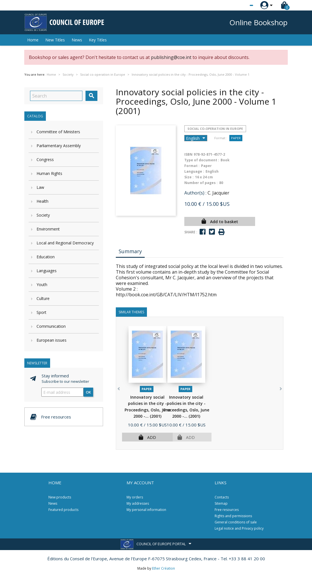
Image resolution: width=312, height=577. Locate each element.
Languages (47, 270)
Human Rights (49, 173)
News (77, 40)
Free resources (227, 509)
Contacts (222, 497)
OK (88, 392)
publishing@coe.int (171, 57)
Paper (236, 138)
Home (33, 40)
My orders (135, 497)
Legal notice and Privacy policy (239, 528)
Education (46, 256)
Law (40, 187)
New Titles (55, 40)
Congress (45, 159)
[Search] (56, 96)
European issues (52, 340)
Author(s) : (195, 193)
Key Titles (98, 40)
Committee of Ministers (58, 131)
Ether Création (163, 568)
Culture (43, 298)
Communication (51, 326)
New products (59, 497)
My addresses (138, 503)
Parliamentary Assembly (59, 145)
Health (42, 201)
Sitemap (221, 503)
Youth (42, 284)
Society (43, 215)
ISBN (188, 154)
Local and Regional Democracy (65, 243)
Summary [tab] (130, 251)
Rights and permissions (233, 515)
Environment (48, 229)
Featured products (63, 509)
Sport (41, 312)
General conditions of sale (236, 522)
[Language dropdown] (241, 5)
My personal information (146, 509)
